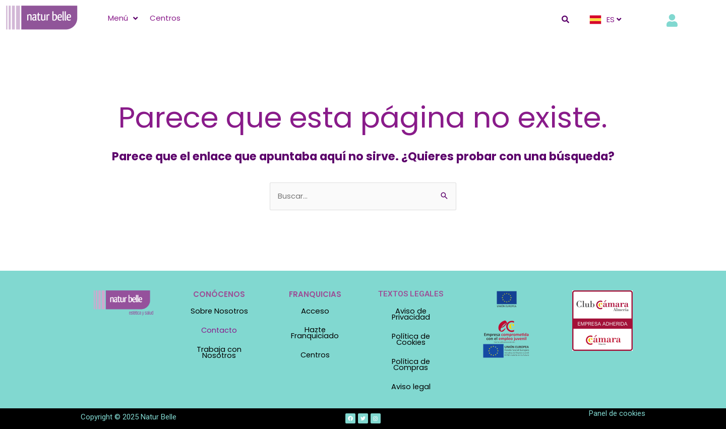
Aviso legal (411, 384)
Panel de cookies (617, 410)
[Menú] (124, 18)
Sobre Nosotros (219, 312)
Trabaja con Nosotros (219, 352)
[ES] (606, 19)
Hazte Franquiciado (315, 333)
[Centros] (165, 18)
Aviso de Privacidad (410, 315)
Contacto (219, 330)
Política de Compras (411, 363)
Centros (314, 354)
